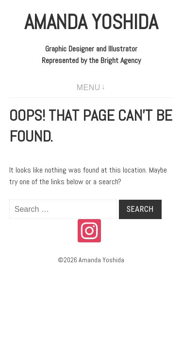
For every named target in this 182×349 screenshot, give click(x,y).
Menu (88, 87)
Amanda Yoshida (91, 22)
